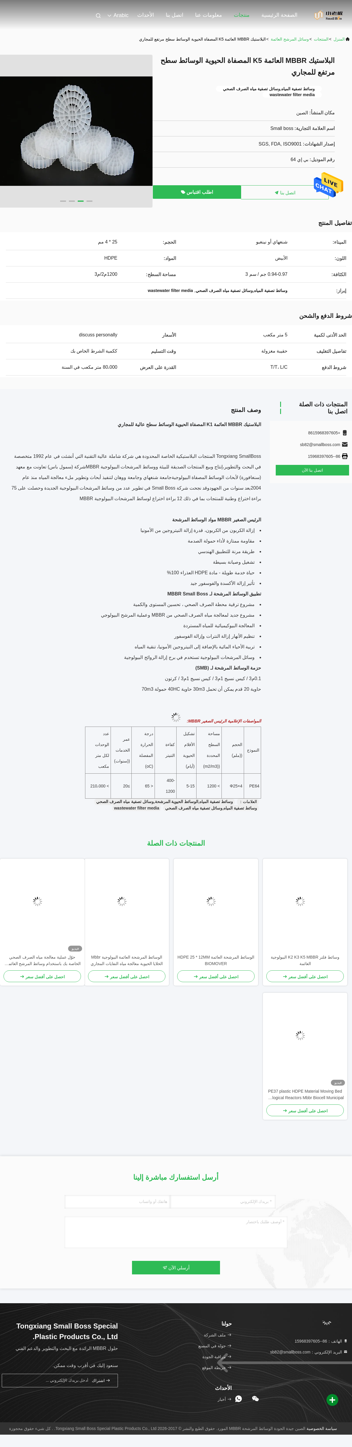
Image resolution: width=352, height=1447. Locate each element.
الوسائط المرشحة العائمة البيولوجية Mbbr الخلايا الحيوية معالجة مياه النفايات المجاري (127, 960)
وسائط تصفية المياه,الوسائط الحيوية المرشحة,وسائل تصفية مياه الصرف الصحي (164, 801)
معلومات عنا (208, 15)
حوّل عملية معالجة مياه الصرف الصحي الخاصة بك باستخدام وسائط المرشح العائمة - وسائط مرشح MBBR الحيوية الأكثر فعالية (42, 961)
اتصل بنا (174, 15)
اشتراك (101, 1380)
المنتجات (321, 39)
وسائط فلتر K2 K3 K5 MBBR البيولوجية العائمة (305, 960)
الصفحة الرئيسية (279, 15)
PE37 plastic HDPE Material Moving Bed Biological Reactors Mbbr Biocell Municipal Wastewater (305, 1095)
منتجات (242, 15)
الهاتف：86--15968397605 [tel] (321, 1341)
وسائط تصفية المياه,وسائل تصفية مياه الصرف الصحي (211, 808)
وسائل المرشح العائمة (290, 39)
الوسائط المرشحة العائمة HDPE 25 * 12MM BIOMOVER (215, 960)
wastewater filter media (136, 808)
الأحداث (145, 15)
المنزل (339, 39)
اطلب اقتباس (197, 192)
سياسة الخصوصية (322, 1428)
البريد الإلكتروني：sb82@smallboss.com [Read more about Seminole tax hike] (309, 1352)
